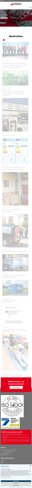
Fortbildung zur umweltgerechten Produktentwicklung (14, 276)
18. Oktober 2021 (6, 87)
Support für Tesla (8, 135)
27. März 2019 (5, 297)
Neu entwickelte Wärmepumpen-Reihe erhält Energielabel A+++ (14, 168)
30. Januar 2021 (5, 133)
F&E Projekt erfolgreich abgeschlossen (10, 210)
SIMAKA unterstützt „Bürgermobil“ (15, 251)
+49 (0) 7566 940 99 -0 (6, 453)
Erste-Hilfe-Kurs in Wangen (12, 375)
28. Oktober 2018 (6, 327)
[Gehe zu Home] (4, 28)
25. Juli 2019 (5, 273)
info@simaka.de (5, 454)
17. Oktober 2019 (6, 249)
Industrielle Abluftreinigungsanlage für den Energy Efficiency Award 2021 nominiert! (13, 92)
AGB (1, 463)
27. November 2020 (6, 165)
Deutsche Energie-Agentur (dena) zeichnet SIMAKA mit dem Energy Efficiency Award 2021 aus (14, 65)
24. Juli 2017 (5, 372)
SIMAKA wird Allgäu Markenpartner (9, 301)
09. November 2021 (6, 61)
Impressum (2, 460)
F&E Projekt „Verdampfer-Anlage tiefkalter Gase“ (14, 331)
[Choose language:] (2, 0)
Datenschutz (3, 462)
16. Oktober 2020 (6, 207)
